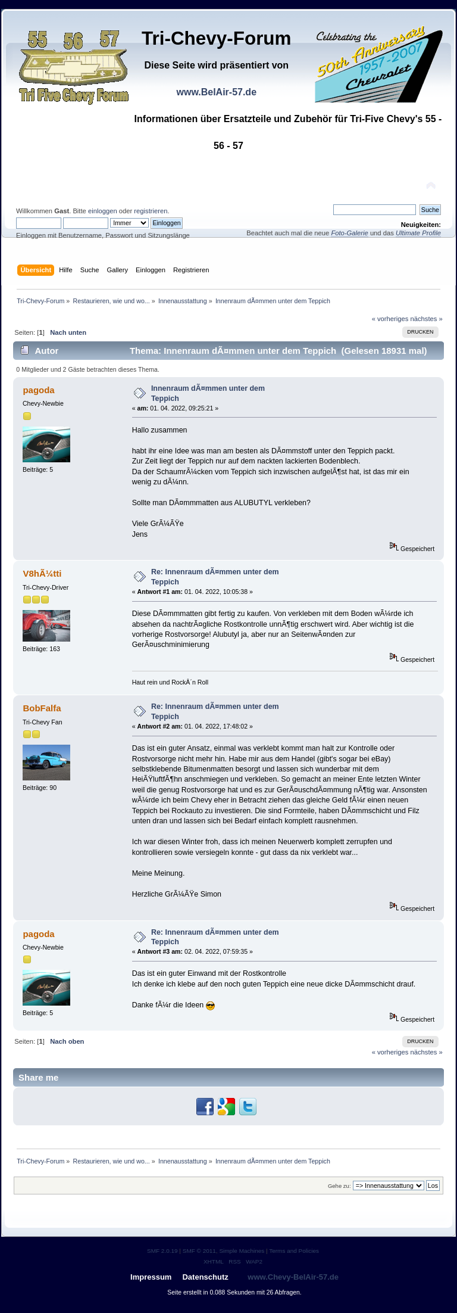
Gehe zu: (339, 1186)
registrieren (150, 210)
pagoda (38, 390)
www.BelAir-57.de (216, 92)
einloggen (102, 210)
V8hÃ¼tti (42, 573)
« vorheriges (390, 318)
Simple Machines (241, 1250)
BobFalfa (42, 708)
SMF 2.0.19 (162, 1250)
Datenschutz (205, 1276)
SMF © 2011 (199, 1250)
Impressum (150, 1276)
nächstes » (427, 318)
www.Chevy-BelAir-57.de (293, 1276)
